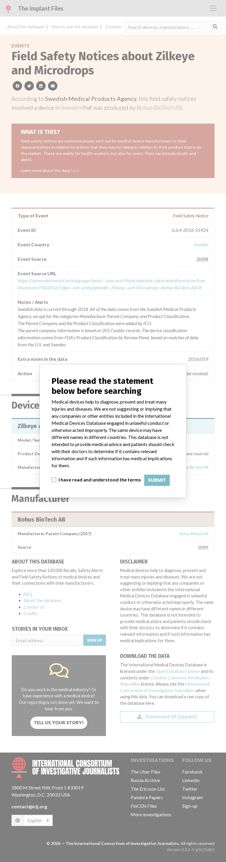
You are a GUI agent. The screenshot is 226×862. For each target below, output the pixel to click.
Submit (157, 480)
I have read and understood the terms (100, 479)
